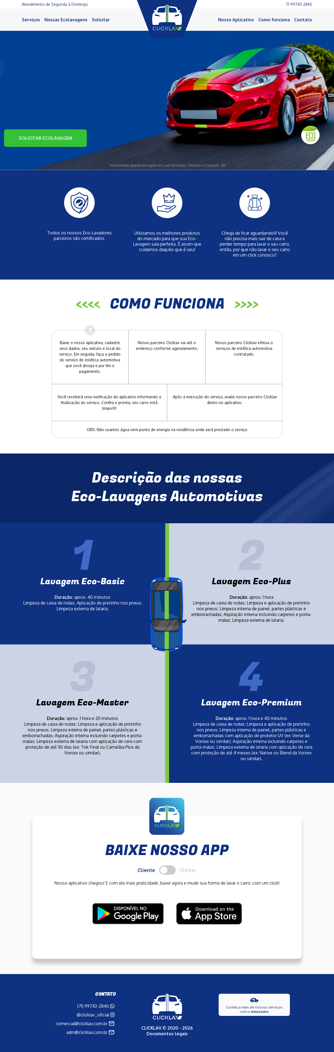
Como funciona (274, 19)
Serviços (31, 19)
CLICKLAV (151, 1028)
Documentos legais (167, 1033)
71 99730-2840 (299, 4)
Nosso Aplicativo (236, 19)
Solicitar (101, 19)
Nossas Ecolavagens (65, 19)
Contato (303, 19)
